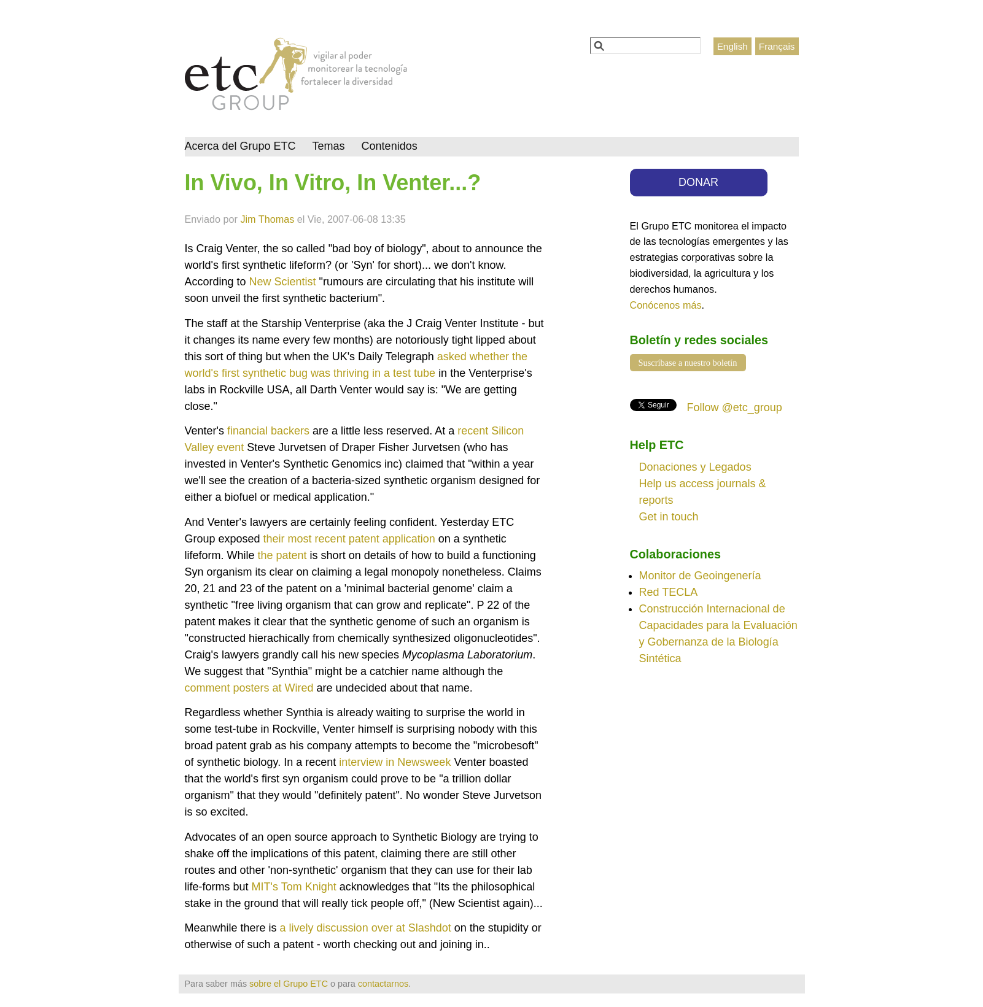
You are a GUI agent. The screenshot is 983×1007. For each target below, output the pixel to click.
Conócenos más (666, 305)
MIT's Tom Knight (296, 887)
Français (777, 46)
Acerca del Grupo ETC (240, 146)
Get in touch (669, 517)
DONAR (698, 182)
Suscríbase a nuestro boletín (688, 363)
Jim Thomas (267, 219)
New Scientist (282, 282)
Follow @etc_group (734, 407)
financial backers (268, 431)
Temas (329, 146)
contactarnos (383, 984)
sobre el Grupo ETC (288, 984)
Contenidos (390, 146)
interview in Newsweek (395, 762)
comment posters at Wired (251, 688)
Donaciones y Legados (695, 467)
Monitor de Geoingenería (700, 575)
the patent (282, 555)
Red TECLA (668, 592)
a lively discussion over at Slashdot (365, 928)
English (732, 46)
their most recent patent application (350, 539)
